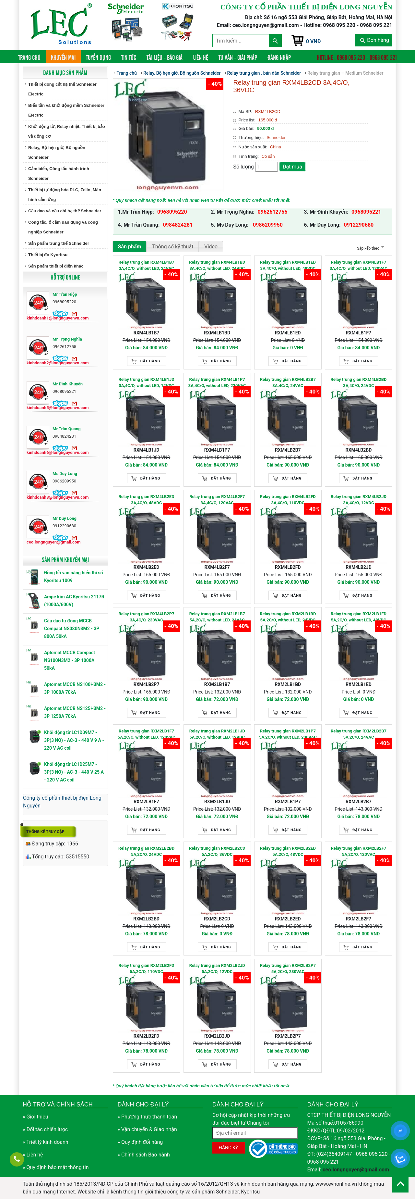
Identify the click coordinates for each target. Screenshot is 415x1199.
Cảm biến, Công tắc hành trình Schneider (58, 173)
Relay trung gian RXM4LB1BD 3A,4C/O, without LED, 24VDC (217, 265)
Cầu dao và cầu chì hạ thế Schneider (64, 210)
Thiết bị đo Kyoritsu (47, 254)
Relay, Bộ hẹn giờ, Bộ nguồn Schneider (56, 152)
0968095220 (172, 212)
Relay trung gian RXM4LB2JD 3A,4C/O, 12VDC (358, 500)
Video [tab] (211, 247)
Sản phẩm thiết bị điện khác (55, 266)
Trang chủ (32, 57)
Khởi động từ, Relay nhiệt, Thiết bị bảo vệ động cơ (66, 131)
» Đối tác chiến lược (45, 1129)
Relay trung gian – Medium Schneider (345, 73)
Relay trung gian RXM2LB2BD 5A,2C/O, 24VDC (146, 851)
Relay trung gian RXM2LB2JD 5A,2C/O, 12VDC (217, 968)
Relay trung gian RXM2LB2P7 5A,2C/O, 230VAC (288, 968)
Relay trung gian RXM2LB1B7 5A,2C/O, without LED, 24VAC (217, 617)
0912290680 (359, 225)
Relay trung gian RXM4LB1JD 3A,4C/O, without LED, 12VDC (146, 382)
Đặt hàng (150, 361)
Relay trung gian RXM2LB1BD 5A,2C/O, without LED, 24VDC (288, 617)
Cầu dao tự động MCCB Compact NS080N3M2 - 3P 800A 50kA (71, 628)
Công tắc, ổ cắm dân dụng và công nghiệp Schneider (63, 227)
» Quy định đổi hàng (140, 1142)
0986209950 (267, 225)
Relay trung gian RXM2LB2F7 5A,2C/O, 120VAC (358, 851)
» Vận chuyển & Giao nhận (147, 1129)
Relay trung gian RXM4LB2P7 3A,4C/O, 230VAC (146, 617)
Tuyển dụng (98, 57)
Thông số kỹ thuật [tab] (172, 247)
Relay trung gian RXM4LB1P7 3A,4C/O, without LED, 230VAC (217, 382)
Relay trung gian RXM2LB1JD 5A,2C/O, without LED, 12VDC (217, 734)
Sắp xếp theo (370, 248)
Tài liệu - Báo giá (165, 57)
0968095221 (366, 212)
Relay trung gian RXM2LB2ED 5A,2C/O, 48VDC (288, 851)
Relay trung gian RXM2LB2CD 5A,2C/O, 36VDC (217, 851)
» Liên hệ (33, 1155)
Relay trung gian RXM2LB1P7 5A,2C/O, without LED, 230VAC (288, 734)
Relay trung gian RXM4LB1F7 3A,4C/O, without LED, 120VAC (358, 265)
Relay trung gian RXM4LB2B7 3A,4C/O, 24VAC (288, 382)
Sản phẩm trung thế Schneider (58, 243)
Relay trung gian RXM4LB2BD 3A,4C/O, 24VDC (358, 382)
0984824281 (178, 225)
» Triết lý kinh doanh (45, 1142)
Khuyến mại (63, 57)
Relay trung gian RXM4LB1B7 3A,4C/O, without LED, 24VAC (146, 265)
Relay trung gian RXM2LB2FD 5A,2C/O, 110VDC (146, 968)
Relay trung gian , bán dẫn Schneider (264, 73)
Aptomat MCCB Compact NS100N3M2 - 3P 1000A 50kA (69, 660)
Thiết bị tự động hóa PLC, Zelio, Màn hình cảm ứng (64, 194)
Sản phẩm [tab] (129, 247)
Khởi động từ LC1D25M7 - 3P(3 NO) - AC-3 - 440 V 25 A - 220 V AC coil (74, 772)
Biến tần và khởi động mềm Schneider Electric (66, 110)
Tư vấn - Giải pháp (238, 57)
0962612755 (273, 212)
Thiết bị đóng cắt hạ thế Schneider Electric (62, 89)
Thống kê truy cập (45, 832)
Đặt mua (292, 167)
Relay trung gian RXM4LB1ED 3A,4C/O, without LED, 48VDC (288, 265)
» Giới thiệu (35, 1117)
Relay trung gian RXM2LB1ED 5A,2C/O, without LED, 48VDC (358, 617)
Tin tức (128, 57)
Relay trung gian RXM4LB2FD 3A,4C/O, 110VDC (288, 500)
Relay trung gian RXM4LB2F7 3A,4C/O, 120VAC (217, 500)
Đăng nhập (279, 57)
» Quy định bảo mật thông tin (56, 1167)
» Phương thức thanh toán (147, 1117)
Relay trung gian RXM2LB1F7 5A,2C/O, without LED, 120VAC (146, 734)
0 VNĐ (313, 41)
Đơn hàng (374, 40)
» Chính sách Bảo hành (144, 1155)
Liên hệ (200, 57)
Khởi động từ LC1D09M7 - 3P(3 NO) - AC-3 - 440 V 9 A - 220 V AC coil (74, 740)
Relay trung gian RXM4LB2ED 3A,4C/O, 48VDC (146, 500)
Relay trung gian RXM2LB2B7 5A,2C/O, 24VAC (358, 734)
